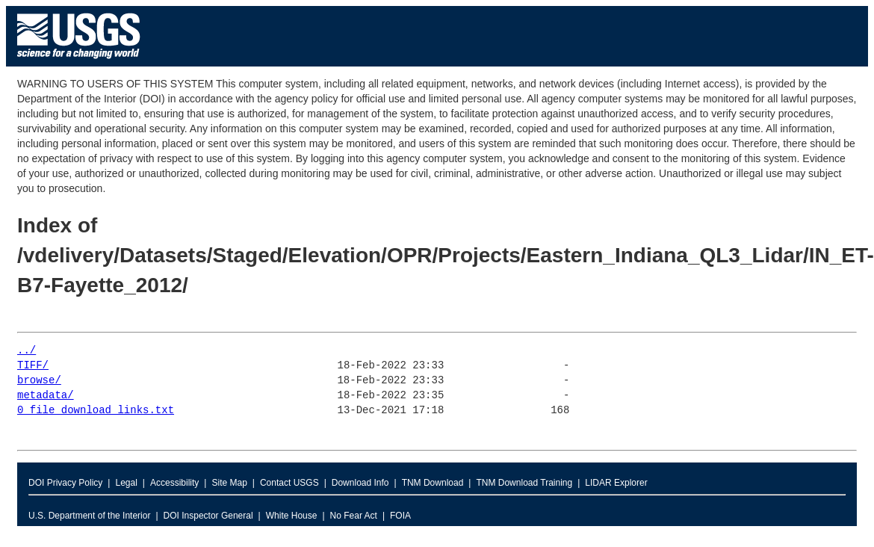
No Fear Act (353, 515)
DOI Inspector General (208, 515)
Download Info (360, 483)
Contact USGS (289, 483)
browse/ (39, 381)
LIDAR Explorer (616, 483)
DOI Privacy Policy (65, 483)
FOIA (400, 515)
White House (291, 515)
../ (26, 351)
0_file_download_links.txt (95, 411)
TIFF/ (33, 366)
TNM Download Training (524, 483)
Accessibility (174, 483)
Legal (126, 483)
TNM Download (433, 483)
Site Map (229, 483)
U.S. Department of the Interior (89, 515)
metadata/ (45, 396)
